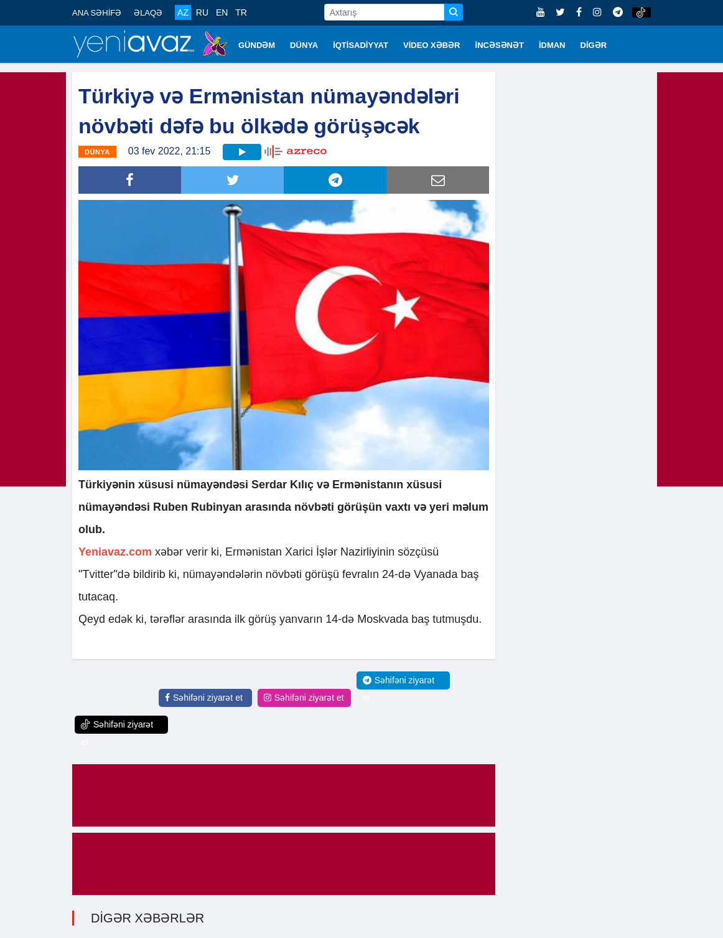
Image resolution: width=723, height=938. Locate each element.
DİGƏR (594, 45)
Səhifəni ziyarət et (204, 698)
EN (222, 12)
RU (202, 12)
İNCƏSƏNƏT (499, 45)
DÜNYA (304, 45)
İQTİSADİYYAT (360, 45)
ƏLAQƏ (148, 12)
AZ (183, 12)
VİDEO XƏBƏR (431, 45)
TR (241, 12)
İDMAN (552, 45)
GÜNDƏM (256, 45)
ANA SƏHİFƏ (96, 12)
